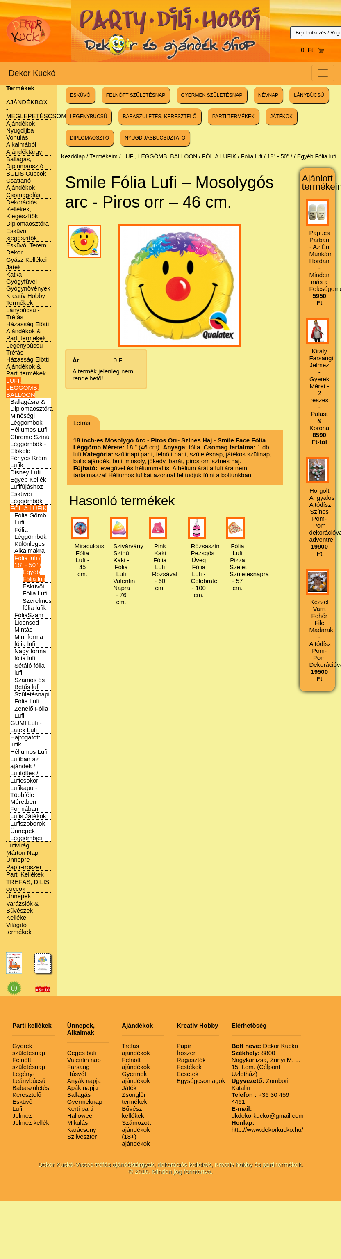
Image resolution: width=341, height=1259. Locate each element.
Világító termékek (19, 928)
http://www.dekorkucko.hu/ (267, 1126)
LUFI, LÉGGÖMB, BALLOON (22, 387)
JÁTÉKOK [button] (281, 116)
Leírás (82, 422)
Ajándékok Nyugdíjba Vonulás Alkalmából (21, 134)
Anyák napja (84, 1080)
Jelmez (22, 1115)
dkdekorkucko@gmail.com (268, 1112)
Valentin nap (84, 1059)
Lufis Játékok (28, 816)
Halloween (81, 1115)
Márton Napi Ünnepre (23, 856)
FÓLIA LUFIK (28, 508)
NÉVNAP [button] (268, 95)
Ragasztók (191, 1059)
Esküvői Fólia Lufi (35, 590)
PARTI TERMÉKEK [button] (233, 116)
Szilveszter (82, 1136)
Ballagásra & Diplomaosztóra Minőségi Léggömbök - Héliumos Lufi (31, 415)
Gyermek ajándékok (136, 1077)
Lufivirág (18, 845)
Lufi (17, 1108)
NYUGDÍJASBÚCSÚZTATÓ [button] (155, 138)
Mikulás (77, 1122)
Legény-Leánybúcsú (28, 1077)
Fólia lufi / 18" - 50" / (27, 561)
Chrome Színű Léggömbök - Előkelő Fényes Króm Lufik (30, 450)
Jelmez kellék (30, 1122)
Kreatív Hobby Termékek (25, 299)
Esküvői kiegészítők (21, 234)
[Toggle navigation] (322, 73)
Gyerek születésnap (28, 1049)
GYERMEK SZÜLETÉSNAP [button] (212, 95)
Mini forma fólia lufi (28, 640)
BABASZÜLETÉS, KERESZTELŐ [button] (160, 116)
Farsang (78, 1066)
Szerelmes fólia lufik (37, 604)
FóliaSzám (28, 614)
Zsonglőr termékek (134, 1098)
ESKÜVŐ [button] (80, 95)
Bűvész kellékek (133, 1112)
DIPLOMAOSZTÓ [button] (89, 138)
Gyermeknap (84, 1101)
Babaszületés (30, 1087)
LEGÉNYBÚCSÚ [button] (88, 116)
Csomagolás (23, 194)
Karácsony (81, 1129)
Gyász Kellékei (26, 259)
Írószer (186, 1052)
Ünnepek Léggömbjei (26, 834)
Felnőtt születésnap (28, 1063)
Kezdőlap (73, 156)
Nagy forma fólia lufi (30, 655)
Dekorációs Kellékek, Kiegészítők (22, 209)
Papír (184, 1045)
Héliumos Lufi (29, 751)
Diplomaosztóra (27, 223)
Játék (13, 266)
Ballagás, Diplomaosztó (24, 162)
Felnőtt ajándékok (136, 1063)
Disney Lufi (25, 472)
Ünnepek (18, 896)
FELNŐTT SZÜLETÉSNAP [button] (135, 95)
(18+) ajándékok (136, 1140)
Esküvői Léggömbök (26, 497)
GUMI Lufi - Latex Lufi (26, 726)
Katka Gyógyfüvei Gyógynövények (28, 281)
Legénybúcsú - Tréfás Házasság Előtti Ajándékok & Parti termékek (27, 359)
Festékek (189, 1066)
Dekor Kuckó (32, 73)
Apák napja (82, 1087)
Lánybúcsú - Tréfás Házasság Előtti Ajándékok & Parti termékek (27, 324)
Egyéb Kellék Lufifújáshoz (28, 483)
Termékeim (103, 156)
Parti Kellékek (25, 874)
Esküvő (22, 1101)
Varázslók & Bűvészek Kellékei (22, 910)
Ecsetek (187, 1073)
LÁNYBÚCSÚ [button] (309, 95)
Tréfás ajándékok (136, 1049)
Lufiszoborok (27, 823)
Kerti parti (80, 1108)
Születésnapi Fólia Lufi (32, 698)
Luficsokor (24, 780)
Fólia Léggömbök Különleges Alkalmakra (30, 540)
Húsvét (76, 1073)
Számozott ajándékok (136, 1126)
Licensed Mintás (26, 626)
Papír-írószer (24, 866)
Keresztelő (26, 1094)
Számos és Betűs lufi (29, 683)
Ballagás (79, 1094)
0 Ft (313, 49)
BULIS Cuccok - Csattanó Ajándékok (28, 180)
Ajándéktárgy (24, 151)
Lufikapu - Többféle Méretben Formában (24, 798)
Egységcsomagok (201, 1080)
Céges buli (81, 1052)
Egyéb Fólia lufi (34, 575)
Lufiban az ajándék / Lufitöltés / (24, 765)
